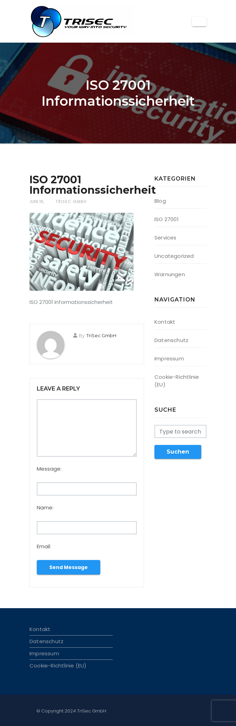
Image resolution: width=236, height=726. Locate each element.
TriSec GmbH (71, 201)
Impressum (169, 358)
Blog (160, 200)
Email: (44, 546)
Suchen (178, 451)
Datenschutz (171, 340)
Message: (49, 468)
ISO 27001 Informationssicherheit (93, 184)
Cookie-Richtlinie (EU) (58, 665)
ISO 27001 (166, 219)
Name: (45, 507)
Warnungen (169, 274)
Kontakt (164, 321)
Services (165, 237)
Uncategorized (174, 256)
